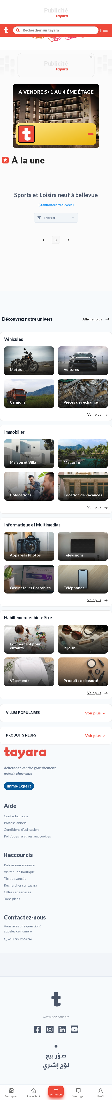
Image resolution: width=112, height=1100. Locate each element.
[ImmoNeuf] (33, 1092)
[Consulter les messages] (78, 1092)
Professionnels (15, 823)
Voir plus (97, 414)
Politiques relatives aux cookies (27, 836)
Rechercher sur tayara (20, 885)
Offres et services (17, 892)
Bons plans (12, 899)
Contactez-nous (16, 816)
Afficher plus (96, 319)
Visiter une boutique (19, 872)
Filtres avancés (15, 878)
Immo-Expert (19, 786)
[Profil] (101, 1092)
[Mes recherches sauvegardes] (11, 1092)
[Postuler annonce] (56, 1091)
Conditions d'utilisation (21, 829)
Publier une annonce (19, 865)
